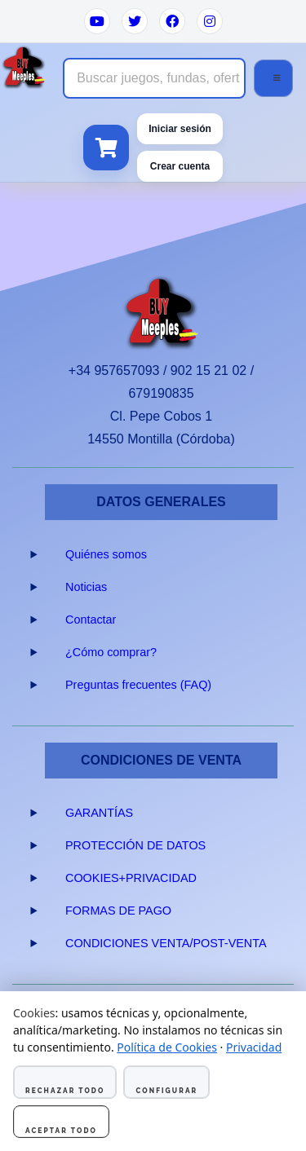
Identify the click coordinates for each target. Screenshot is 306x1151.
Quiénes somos (106, 554)
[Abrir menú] (273, 78)
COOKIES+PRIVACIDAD (131, 877)
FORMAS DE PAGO (118, 910)
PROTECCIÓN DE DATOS (135, 845)
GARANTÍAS (99, 812)
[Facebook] (172, 21)
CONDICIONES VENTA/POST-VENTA (166, 943)
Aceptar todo (61, 1131)
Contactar (90, 619)
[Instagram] (210, 21)
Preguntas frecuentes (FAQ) (138, 684)
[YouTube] (97, 21)
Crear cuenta (180, 166)
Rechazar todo (64, 1091)
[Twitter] (135, 21)
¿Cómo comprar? (111, 652)
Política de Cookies (167, 1047)
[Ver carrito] (106, 147)
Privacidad (254, 1047)
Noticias (86, 586)
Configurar (166, 1091)
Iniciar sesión (180, 129)
